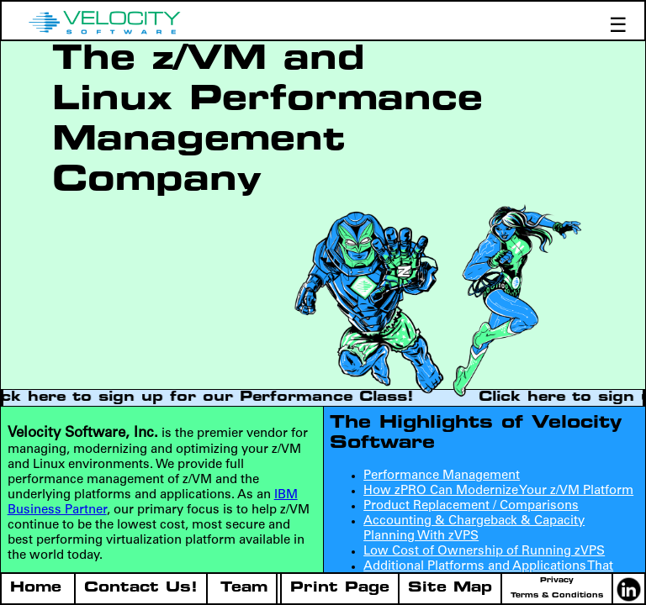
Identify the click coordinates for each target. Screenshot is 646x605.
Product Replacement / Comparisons (471, 506)
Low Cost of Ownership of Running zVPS (484, 551)
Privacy (557, 580)
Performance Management (441, 476)
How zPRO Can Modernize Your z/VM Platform (498, 491)
